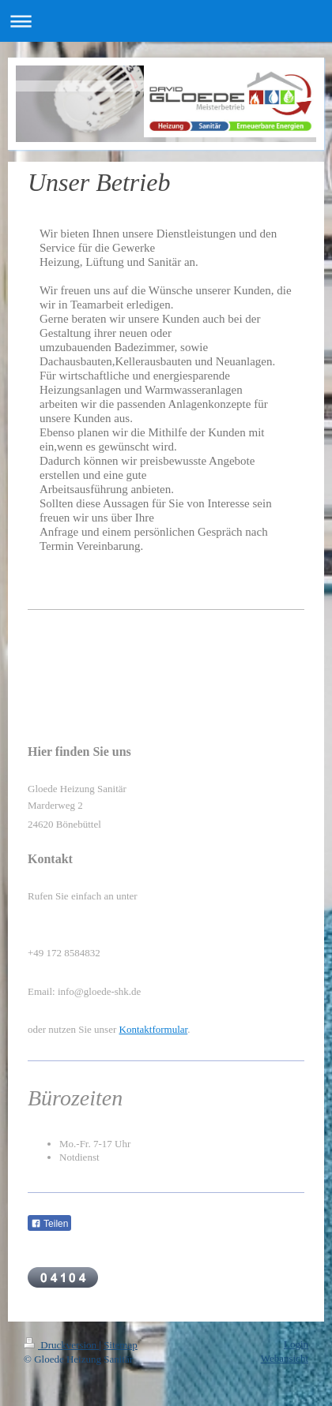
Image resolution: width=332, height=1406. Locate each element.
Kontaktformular (153, 1029)
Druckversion (61, 1345)
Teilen (49, 1223)
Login (296, 1344)
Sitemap (121, 1345)
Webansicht (284, 1358)
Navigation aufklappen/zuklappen (166, 21)
